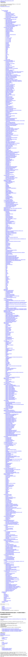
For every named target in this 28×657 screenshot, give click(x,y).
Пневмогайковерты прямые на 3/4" (11, 420)
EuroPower (7, 54)
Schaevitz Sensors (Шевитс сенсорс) (11, 455)
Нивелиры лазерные (9, 253)
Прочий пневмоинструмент (10, 433)
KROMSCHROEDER (9, 403)
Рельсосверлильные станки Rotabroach (12, 535)
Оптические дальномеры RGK (10, 84)
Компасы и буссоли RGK (9, 107)
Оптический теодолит (9, 67)
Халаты (7, 529)
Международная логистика (8, 322)
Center (7, 272)
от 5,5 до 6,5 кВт (8, 41)
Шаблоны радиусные (9, 227)
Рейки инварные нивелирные (10, 142)
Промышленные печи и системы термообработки (13, 402)
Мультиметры (8, 158)
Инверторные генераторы (10, 31)
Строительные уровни (9, 131)
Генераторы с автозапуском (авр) (11, 34)
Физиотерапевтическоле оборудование (11, 316)
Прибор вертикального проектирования (12, 68)
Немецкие (7, 46)
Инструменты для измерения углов (11, 233)
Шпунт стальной (8, 332)
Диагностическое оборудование (10, 15)
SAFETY (7, 359)
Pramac (7, 51)
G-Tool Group (8, 375)
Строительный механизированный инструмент (13, 552)
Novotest (7, 273)
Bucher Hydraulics (8, 190)
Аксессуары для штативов (10, 87)
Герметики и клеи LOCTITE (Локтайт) (11, 177)
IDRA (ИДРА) (8, 405)
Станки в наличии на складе (10, 206)
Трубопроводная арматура (10, 338)
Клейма (7, 478)
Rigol (6, 283)
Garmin (7, 287)
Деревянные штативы (9, 89)
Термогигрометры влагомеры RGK (11, 167)
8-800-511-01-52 (2, 0)
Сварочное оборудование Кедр (10, 515)
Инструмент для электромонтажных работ (12, 522)
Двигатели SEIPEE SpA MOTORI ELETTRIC (12, 566)
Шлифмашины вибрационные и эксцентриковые (13, 434)
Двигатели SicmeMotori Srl (10, 564)
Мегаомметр (8, 171)
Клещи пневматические (5, 609)
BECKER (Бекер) (8, 187)
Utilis (6, 366)
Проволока (7, 331)
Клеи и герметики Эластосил (10, 178)
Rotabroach (7, 376)
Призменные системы (9, 97)
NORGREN (7, 186)
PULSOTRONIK (8, 453)
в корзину (2, 619)
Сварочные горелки (9, 513)
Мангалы (7, 555)
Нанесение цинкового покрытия (7, 648)
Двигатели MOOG (8, 568)
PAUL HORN (8, 362)
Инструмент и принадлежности (9, 290)
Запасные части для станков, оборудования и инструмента (13, 208)
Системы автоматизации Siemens (11, 444)
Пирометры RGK (8, 114)
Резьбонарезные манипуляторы (10, 538)
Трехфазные (7, 33)
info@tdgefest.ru (2, 1)
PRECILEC (7, 461)
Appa (6, 274)
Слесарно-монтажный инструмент (11, 297)
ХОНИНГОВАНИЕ (9, 350)
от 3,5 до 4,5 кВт (8, 40)
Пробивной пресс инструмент (8, 442)
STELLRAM (8, 367)
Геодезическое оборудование (8, 60)
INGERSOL (7, 358)
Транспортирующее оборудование (11, 205)
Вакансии (5, 597)
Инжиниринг (6, 289)
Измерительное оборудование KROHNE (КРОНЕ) (13, 260)
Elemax (7, 49)
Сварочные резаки (8, 514)
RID (6, 55)
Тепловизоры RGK (8, 111)
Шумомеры (7, 164)
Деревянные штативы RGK (10, 88)
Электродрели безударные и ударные (11, 577)
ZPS (6, 345)
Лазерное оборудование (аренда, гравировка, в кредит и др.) (15, 561)
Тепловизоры (8, 112)
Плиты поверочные (9, 222)
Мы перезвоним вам (3, 626)
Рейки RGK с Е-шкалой (9, 92)
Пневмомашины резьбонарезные (11, 424)
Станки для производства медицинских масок (11, 539)
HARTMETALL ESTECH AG (10, 349)
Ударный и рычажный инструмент (9, 559)
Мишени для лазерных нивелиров (11, 125)
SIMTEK (7, 360)
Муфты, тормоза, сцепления (8, 384)
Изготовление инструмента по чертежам (10, 209)
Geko (6, 52)
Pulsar (7, 270)
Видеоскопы (8, 173)
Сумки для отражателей (9, 109)
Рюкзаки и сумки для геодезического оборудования (13, 110)
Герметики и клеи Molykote (10, 179)
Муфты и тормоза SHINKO (10, 393)
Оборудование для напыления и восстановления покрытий (15, 404)
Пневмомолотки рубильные (10, 427)
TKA (6, 275)
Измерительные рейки (9, 145)
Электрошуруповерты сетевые (10, 589)
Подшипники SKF (8, 438)
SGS (6, 347)
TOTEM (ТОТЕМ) (8, 369)
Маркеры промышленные (10, 484)
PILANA (7, 370)
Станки (5, 530)
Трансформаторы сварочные (10, 510)
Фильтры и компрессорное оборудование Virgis (13, 460)
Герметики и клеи (6, 175)
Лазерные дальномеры (9, 82)
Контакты (3, 602)
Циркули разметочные (9, 486)
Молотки (7, 479)
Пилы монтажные (8, 574)
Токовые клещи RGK (9, 159)
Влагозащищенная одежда (10, 526)
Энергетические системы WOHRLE (11, 452)
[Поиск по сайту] (4, 603)
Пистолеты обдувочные (9, 416)
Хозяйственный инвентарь (10, 558)
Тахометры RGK (8, 165)
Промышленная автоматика (8, 443)
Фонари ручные (8, 518)
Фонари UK (7, 519)
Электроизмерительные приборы (11, 156)
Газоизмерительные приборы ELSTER (11, 25)
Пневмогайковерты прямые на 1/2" (11, 419)
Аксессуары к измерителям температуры (12, 169)
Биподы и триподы (8, 103)
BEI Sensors (7, 465)
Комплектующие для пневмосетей (11, 414)
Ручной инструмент (9, 132)
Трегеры (7, 105)
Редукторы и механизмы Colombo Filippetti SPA (13, 469)
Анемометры (8, 161)
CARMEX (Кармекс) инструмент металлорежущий (13, 365)
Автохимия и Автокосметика (10, 13)
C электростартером (9, 37)
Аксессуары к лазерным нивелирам (11, 76)
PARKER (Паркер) (8, 191)
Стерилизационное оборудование (11, 319)
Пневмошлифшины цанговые (10, 432)
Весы (6, 249)
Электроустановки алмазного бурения (11, 581)
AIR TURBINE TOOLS (9, 348)
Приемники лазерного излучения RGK (12, 74)
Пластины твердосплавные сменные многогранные (13, 412)
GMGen (7, 48)
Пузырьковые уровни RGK (10, 130)
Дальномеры (8, 83)
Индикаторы (8, 214)
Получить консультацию (4, 617)
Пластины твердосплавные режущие (9, 410)
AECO (7, 447)
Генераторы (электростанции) (8, 27)
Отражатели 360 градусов (10, 174)
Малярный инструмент (9, 548)
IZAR (6, 352)
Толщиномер (8, 140)
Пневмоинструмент (7, 413)
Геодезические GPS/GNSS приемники (11, 137)
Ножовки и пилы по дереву (10, 485)
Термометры (8, 212)
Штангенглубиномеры (9, 228)
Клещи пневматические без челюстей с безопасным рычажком (11, 629)
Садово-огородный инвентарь (10, 557)
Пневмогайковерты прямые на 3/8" (11, 421)
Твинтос (7, 373)
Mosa (6, 50)
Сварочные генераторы (9, 30)
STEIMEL (7, 194)
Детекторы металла (9, 251)
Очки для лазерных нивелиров (10, 122)
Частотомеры (8, 246)
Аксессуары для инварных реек (10, 141)
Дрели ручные (8, 476)
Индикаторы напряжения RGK (10, 155)
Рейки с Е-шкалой (8, 93)
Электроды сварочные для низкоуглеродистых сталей (14, 512)
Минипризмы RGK (9, 101)
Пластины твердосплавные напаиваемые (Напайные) (14, 411)
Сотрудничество (6, 596)
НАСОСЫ (7, 401)
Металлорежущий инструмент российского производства (14, 372)
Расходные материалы (9, 556)
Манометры (7, 240)
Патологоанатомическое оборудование (11, 318)
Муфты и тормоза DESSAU (10, 387)
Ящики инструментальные (10, 590)
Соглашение (6, 595)
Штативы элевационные (9, 90)
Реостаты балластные (9, 509)
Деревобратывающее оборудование (9, 201)
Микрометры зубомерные (10, 231)
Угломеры (7, 149)
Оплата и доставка (5, 601)
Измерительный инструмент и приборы (10, 210)
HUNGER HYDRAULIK (9, 197)
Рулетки (7, 254)
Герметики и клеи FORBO (10, 176)
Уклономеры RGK (8, 138)
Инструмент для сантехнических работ (12, 521)
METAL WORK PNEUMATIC (10, 181)
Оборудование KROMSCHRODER (11, 21)
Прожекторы (8, 517)
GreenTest (7, 282)
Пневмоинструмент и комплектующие (11, 435)
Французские (8, 47)
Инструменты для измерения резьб (11, 232)
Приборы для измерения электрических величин (13, 241)
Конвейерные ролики (7, 311)
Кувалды (7, 493)
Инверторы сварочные (9, 506)
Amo (6, 286)
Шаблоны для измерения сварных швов (12, 237)
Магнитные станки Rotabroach (10, 534)
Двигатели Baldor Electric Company (11, 567)
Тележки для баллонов (9, 503)
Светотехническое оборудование (9, 516)
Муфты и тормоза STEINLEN (10, 389)
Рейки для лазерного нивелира (10, 94)
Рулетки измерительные (9, 127)
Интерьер (5, 298)
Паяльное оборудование (9, 407)
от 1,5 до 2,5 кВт (8, 38)
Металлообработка (8, 337)
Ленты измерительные (9, 216)
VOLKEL (7, 356)
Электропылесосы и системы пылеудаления (12, 579)
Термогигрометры (8, 261)
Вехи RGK (7, 95)
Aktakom (7, 279)
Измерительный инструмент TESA (11, 256)
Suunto (7, 288)
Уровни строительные (9, 264)
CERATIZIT (7, 363)
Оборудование (6, 400)
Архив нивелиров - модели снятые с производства (13, 72)
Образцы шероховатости (9, 234)
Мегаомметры (8, 244)
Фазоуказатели (8, 263)
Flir (6, 269)
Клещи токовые (8, 243)
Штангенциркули (8, 229)
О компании (4, 592)
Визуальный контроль (9, 151)
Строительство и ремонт (7, 540)
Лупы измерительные (9, 217)
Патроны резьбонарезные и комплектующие (12, 295)
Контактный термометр (9, 168)
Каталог (3, 607)
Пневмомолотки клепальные (10, 426)
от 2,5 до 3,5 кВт (8, 39)
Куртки (7, 527)
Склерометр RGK (8, 116)
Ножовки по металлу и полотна (10, 483)
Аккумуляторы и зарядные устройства (11, 129)
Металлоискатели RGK (9, 146)
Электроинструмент (7, 570)
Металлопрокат (6, 323)
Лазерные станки (8, 536)
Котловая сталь (8, 333)
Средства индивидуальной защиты (11, 545)
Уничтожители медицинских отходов (11, 320)
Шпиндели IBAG (8, 383)
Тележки (7, 409)
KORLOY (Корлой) (9, 342)
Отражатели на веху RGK (10, 98)
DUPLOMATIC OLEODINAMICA (11, 188)
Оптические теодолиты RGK (10, 66)
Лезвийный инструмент (9, 547)
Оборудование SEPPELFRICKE (10, 22)
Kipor (6, 56)
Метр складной (8, 219)
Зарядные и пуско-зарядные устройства (12, 16)
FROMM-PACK (8, 464)
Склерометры (8, 117)
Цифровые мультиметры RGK (10, 157)
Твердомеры (7, 236)
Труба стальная (8, 324)
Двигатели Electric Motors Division (11, 569)
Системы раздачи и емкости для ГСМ (11, 17)
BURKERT (7, 185)
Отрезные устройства (9, 296)
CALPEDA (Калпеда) (9, 196)
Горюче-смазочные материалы (8, 200)
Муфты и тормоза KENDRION (10, 397)
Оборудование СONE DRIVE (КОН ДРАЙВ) (12, 472)
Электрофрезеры (8, 583)
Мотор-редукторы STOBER (10, 470)
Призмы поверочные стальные (10, 223)
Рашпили (7, 481)
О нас (5, 593)
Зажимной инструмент (7, 207)
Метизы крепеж (6, 378)
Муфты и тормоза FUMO (9, 386)
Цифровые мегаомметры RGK (10, 170)
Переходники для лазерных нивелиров (11, 124)
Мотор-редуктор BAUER (9, 471)
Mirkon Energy (8, 59)
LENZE (7, 450)
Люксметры (7, 163)
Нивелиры (7, 69)
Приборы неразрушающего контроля (11, 118)
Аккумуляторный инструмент (10, 573)
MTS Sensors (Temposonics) (10, 457)
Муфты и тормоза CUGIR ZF (10, 392)
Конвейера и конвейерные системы (9, 310)
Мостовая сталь (8, 335)
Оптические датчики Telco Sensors (11, 449)
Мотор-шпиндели (6, 382)
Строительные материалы (10, 551)
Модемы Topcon (8, 135)
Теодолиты (7, 62)
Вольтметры (7, 242)
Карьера (3, 644)
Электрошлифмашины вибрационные (11, 584)
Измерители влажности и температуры (12, 152)
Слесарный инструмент (9, 475)
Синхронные (8, 35)
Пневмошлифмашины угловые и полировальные (13, 431)
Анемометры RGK (8, 160)
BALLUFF (7, 446)
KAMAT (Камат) (8, 193)
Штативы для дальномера (10, 91)
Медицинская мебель (9, 312)
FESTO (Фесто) (8, 183)
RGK (6, 265)
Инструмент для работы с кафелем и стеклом (13, 546)
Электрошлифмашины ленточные (11, 585)
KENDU (7, 351)
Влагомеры (7, 239)
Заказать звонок (3, 624)
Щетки (7, 492)
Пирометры (7, 211)
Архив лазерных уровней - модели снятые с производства (14, 71)
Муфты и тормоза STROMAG (10, 388)
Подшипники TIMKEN (9, 439)
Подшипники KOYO (9, 441)
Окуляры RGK (8, 64)
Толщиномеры (8, 226)
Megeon (7, 277)
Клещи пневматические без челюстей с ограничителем (10, 628)
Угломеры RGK (8, 148)
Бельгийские (8, 45)
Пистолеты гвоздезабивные (10, 415)
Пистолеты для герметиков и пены (11, 549)
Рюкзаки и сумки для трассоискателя (11, 144)
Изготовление (8, 293)
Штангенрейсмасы (8, 248)
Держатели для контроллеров (10, 119)
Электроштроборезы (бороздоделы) (11, 588)
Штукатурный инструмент (10, 553)
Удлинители (7, 572)
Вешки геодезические (9, 96)
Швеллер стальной (8, 327)
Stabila (7, 280)
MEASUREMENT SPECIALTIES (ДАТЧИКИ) (13, 456)
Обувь (7, 525)
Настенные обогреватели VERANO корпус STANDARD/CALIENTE (16, 308)
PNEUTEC (7, 341)
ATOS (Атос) (8, 189)
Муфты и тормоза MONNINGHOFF (11, 398)
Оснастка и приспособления (10, 294)
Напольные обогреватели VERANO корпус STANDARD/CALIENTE (16, 309)
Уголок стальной (8, 328)
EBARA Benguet (8, 466)
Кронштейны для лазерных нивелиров (11, 79)
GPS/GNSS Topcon (8, 136)
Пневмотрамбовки (8, 429)
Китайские (7, 42)
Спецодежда (8, 126)
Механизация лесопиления (10, 203)
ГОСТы (3, 647)
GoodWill (7, 278)
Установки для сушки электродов (11, 511)
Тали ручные (8, 543)
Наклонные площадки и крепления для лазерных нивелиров (15, 123)
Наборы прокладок (9, 379)
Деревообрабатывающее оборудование (12, 202)
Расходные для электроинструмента (11, 571)
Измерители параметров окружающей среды (12, 154)
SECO (7, 346)
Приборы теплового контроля (10, 115)
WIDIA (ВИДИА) (8, 364)
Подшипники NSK (8, 437)
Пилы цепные (8, 575)
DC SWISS (7, 361)
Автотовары (6, 11)
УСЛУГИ (5, 560)
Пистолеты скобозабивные (10, 417)
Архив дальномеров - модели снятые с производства (14, 81)
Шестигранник (8, 334)
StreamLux (7, 281)
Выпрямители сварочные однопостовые (12, 505)
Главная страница (5, 637)
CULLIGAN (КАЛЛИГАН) (10, 562)
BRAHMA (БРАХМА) (9, 23)
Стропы (7, 542)
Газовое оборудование (7, 18)
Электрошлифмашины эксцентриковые (12, 587)
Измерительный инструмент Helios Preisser (12, 257)
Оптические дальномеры (9, 85)
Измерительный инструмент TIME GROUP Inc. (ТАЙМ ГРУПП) (15, 259)
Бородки (7, 488)
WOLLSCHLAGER (9, 353)
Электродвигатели (7, 563)
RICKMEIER (8, 198)
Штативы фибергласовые (9, 133)
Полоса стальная (8, 330)
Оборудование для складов (8, 408)
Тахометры (7, 235)
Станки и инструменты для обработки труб (12, 524)
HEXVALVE (8, 195)
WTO (6, 355)
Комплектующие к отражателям (10, 100)
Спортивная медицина (9, 314)
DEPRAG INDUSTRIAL (9, 192)
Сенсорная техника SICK (9, 445)
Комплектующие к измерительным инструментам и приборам (15, 252)
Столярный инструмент (9, 292)
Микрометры (8, 220)
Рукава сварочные (8, 502)
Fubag (7, 57)
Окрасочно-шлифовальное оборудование (12, 204)
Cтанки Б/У (7, 533)
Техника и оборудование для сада (9, 554)
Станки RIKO (8, 532)
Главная (3, 606)
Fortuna (7, 284)
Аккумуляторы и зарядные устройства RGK (12, 128)
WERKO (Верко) (8, 343)
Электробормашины (9, 576)
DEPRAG (7, 354)
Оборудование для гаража (10, 14)
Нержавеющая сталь (9, 336)
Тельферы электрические (9, 544)
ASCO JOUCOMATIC (9, 199)
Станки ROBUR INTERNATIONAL (11, 531)
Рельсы (7, 326)
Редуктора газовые (8, 501)
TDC (6, 371)
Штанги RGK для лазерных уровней (11, 77)
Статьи (5, 599)
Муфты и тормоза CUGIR (10, 394)
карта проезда (7, 6)
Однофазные (8, 32)
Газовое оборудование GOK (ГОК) (11, 19)
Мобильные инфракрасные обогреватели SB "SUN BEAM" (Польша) (16, 302)
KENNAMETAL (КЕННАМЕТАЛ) (11, 368)
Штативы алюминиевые (9, 86)
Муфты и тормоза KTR (9, 396)
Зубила (7, 490)
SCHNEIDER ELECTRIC (9, 454)
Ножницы (7, 482)
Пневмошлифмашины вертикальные (11, 430)
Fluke (6, 267)
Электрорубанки (8, 580)
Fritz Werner (7, 467)
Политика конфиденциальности (7, 649)
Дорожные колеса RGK (9, 134)
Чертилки (7, 487)
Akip (6, 271)
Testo (6, 268)
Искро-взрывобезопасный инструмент (11, 523)
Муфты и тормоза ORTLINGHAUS (11, 390)
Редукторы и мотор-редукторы (8, 468)
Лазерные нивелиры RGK (10, 73)
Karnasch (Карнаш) (9, 374)
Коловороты (7, 477)
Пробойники (8, 491)
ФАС (6, 58)
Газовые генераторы (9, 29)
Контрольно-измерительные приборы (11, 113)
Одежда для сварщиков (9, 528)
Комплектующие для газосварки (11, 497)
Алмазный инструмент (9, 291)
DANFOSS (7, 451)
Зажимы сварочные (9, 495)
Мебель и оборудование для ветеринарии (12, 315)
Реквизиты (5, 594)
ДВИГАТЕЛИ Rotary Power (10, 565)
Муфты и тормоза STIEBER (10, 395)
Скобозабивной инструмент (10, 550)
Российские (7, 44)
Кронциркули (8, 215)
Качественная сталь (9, 339)
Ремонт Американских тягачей (8, 473)
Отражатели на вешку (9, 99)
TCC (6, 53)
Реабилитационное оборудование (11, 321)
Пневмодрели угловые (9, 423)
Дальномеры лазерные (9, 250)
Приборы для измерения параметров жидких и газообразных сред (16, 238)
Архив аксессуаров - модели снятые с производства (13, 80)
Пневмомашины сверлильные (10, 425)
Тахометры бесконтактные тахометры (11, 166)
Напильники (8, 480)
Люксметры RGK (8, 162)
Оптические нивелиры (9, 70)
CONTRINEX (8, 448)
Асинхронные (8, 36)
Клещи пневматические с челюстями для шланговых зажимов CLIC (12, 630)
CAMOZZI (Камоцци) (9, 182)
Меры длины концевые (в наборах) (11, 218)
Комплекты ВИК (8, 150)
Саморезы (7, 380)
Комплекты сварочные (9, 498)
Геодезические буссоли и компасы (11, 108)
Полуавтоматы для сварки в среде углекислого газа (13, 508)
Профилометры (8, 247)
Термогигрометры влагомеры (10, 153)
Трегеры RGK (8, 104)
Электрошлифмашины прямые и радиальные (12, 586)
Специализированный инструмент (9, 520)
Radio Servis (7, 276)
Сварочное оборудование (8, 494)
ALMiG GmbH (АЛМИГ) (9, 406)
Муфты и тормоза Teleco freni (10, 399)
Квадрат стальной (8, 329)
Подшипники (6, 436)
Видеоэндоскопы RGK (9, 172)
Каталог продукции (5, 10)
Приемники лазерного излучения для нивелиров (13, 75)
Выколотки (7, 489)
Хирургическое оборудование (10, 317)
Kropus (7, 285)
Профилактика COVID (7, 600)
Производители (4, 591)
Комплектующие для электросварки (11, 507)
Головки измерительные (9, 213)
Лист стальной (8, 325)
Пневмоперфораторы (9, 428)
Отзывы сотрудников (7, 598)
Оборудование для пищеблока (10, 313)
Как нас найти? (2, 634)
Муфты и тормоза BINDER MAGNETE (12, 391)
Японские (7, 43)
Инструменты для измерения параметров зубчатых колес (14, 230)
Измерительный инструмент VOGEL (11, 255)
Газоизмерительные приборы (10, 26)
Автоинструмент (8, 12)
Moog (6, 462)
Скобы (7, 224)
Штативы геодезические (9, 78)
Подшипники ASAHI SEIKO (10, 440)
